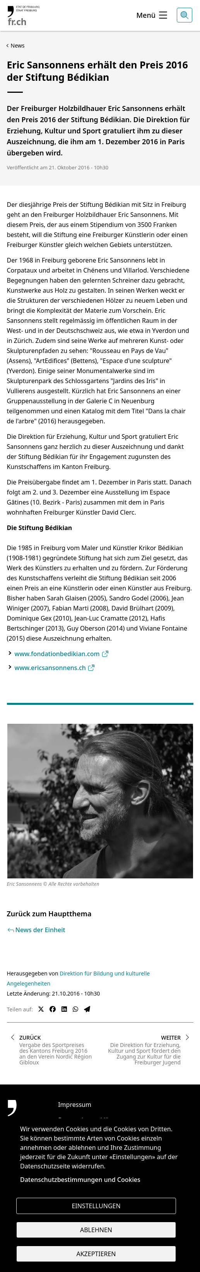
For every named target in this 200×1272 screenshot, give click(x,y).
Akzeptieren (96, 1254)
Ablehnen (96, 1230)
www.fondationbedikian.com (62, 654)
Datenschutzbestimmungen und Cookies (80, 1179)
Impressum (74, 1104)
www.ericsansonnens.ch (55, 667)
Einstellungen (96, 1206)
